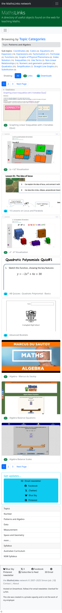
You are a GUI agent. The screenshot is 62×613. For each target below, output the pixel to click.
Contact (7, 583)
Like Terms (36, 60)
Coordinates (19, 50)
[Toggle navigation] (56, 3)
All (18, 75)
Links (13, 12)
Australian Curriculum (14, 551)
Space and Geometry (14, 535)
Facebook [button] (31, 485)
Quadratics (7, 66)
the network (15, 580)
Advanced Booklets (18, 335)
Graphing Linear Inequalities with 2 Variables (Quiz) (31, 126)
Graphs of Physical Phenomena (34, 57)
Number (8, 513)
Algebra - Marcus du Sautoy (22, 376)
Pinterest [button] (31, 500)
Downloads (44, 75)
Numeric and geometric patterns (35, 63)
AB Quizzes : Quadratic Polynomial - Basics (30, 293)
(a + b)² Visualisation (19, 169)
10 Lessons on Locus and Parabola (26, 210)
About (16, 583)
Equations (45, 50)
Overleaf (51, 589)
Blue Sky (8, 569)
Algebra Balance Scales (20, 459)
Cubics (33, 50)
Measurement (10, 529)
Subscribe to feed (28, 572)
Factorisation (39, 54)
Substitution (7, 69)
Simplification (23, 66)
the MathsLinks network (16, 3)
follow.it (26, 589)
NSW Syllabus (10, 556)
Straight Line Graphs (44, 66)
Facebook (37, 569)
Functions (9, 57)
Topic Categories (32, 39)
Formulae (55, 54)
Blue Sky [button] (31, 495)
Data (6, 524)
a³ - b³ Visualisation (18, 252)
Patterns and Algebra (14, 519)
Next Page (22, 83)
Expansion (7, 54)
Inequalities (20, 60)
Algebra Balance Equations (22, 417)
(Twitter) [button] (31, 490)
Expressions (22, 54)
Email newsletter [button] (31, 481)
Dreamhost (17, 589)
